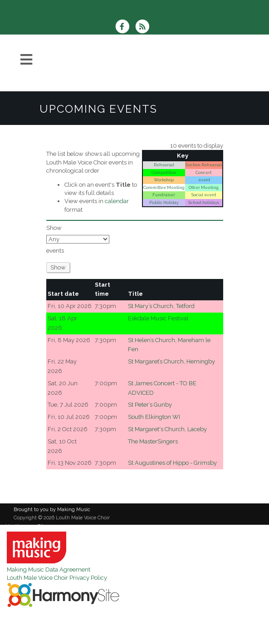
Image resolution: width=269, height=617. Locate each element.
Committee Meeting (164, 187)
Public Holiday (164, 202)
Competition (164, 172)
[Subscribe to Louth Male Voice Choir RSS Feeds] (144, 27)
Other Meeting (204, 187)
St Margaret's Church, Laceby (167, 429)
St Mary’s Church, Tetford (161, 306)
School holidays (203, 202)
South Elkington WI (154, 416)
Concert (203, 172)
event (203, 179)
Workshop (164, 179)
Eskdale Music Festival (158, 318)
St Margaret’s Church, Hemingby (171, 361)
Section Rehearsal (204, 164)
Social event (203, 194)
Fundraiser (163, 194)
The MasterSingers (153, 441)
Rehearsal (164, 164)
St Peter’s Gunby (150, 404)
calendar (117, 201)
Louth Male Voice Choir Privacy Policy (57, 577)
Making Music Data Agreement (48, 569)
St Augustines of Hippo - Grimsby (172, 462)
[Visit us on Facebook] (125, 27)
